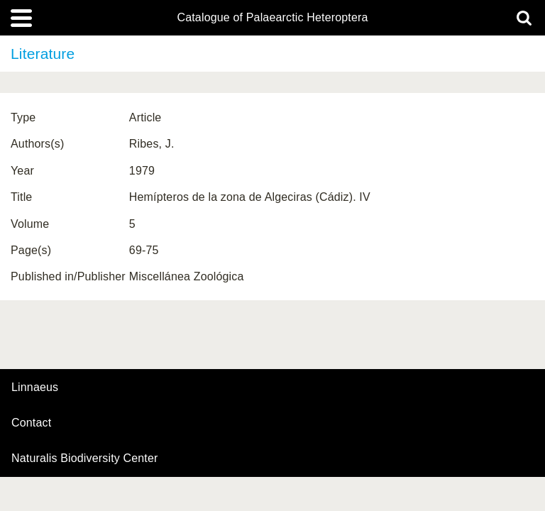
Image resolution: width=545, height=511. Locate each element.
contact (31, 423)
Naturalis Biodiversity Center (84, 458)
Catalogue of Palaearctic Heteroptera (272, 17)
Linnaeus (34, 387)
